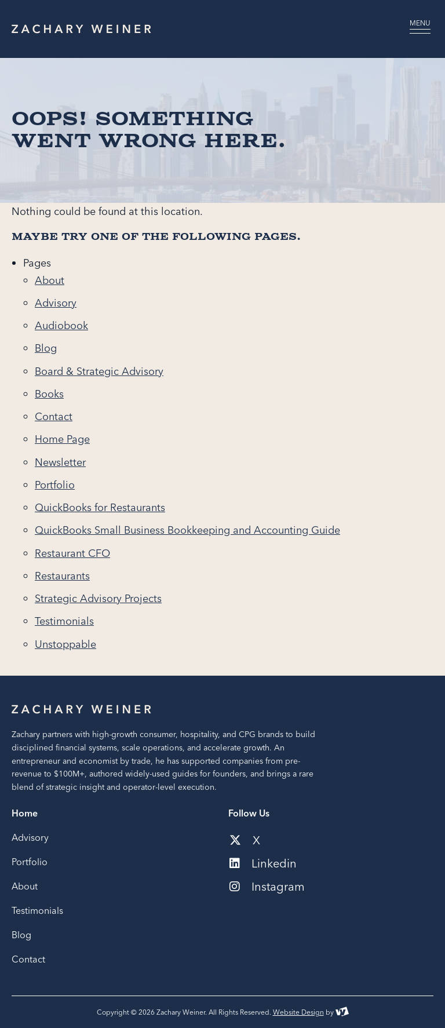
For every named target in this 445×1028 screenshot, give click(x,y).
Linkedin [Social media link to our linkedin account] (263, 863)
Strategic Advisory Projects (98, 598)
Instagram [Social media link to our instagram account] (267, 886)
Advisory (55, 302)
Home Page (62, 439)
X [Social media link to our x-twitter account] (244, 840)
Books (49, 393)
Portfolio (55, 484)
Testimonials (64, 621)
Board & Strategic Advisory (99, 371)
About (49, 280)
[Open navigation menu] (420, 29)
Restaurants (62, 575)
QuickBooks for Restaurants (100, 507)
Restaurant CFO (72, 553)
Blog (46, 348)
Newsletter (60, 462)
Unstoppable (65, 644)
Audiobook (61, 325)
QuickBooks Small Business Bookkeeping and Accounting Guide (187, 530)
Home (25, 813)
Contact (53, 416)
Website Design (298, 1012)
